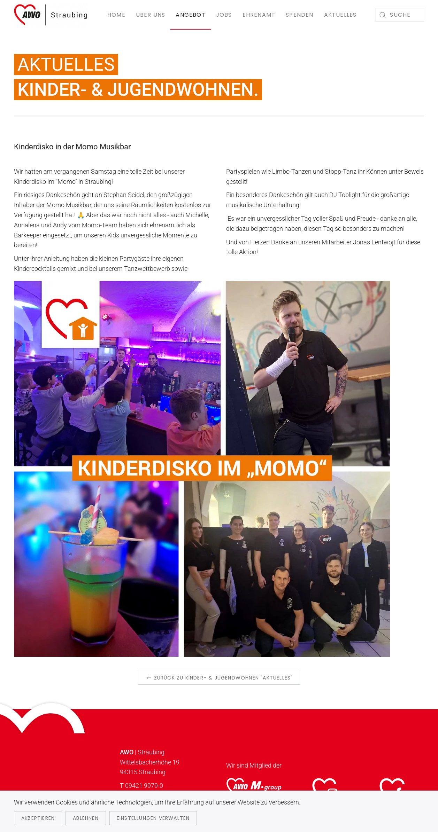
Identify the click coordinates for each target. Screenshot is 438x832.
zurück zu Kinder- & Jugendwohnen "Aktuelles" (219, 677)
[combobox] (400, 15)
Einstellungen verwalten (153, 818)
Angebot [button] (190, 15)
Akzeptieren (38, 818)
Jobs (224, 15)
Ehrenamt (259, 15)
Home (116, 15)
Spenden (299, 15)
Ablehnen (86, 818)
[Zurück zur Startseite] (51, 15)
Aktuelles (340, 15)
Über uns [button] (151, 15)
